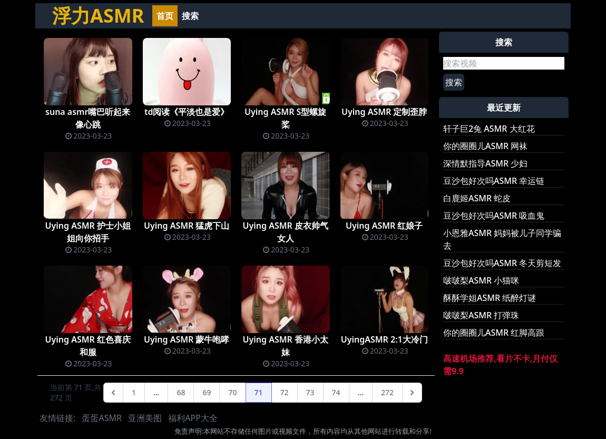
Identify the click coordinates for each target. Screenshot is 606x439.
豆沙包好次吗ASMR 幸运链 (493, 181)
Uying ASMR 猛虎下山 (187, 225)
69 (206, 392)
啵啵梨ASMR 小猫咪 (481, 280)
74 (336, 392)
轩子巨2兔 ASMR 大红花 (489, 128)
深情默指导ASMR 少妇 (485, 163)
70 (232, 392)
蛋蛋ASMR (101, 418)
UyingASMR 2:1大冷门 (384, 339)
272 (387, 392)
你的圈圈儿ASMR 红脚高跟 (493, 332)
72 (284, 392)
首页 (165, 16)
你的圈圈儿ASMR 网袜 (485, 146)
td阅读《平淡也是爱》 (186, 112)
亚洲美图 (145, 418)
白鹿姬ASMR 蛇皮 (477, 198)
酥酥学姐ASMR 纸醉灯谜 (489, 298)
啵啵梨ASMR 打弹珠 (481, 315)
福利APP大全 (193, 418)
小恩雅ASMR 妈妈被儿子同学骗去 (502, 239)
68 (181, 392)
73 (310, 392)
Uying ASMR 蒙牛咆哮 (187, 339)
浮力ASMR (98, 15)
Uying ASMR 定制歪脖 (384, 112)
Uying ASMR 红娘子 (384, 225)
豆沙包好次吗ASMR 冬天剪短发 (502, 263)
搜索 (190, 16)
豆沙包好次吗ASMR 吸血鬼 (493, 215)
